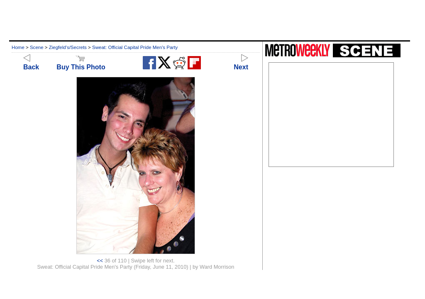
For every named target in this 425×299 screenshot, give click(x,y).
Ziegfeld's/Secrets (68, 47)
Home (18, 47)
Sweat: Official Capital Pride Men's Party (135, 47)
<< (100, 260)
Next (241, 63)
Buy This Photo (80, 63)
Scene (37, 47)
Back (31, 63)
